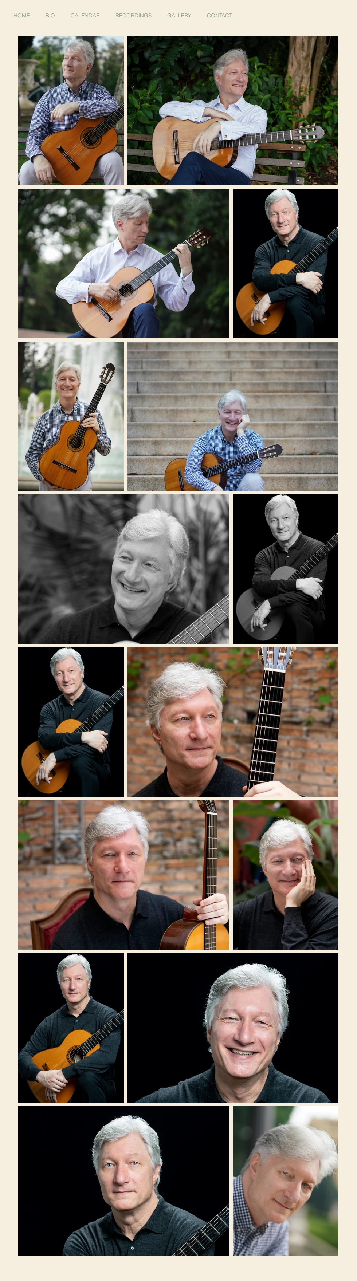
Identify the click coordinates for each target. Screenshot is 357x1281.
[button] (179, 15)
